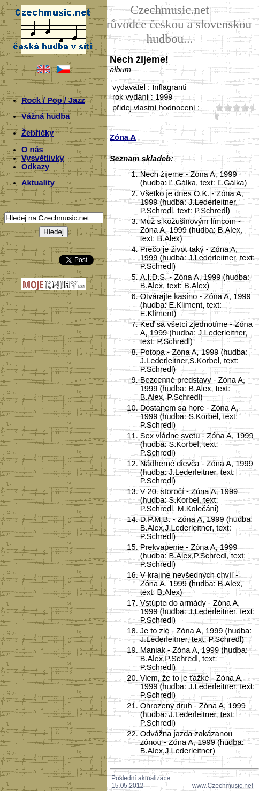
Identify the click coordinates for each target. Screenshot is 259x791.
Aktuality (38, 182)
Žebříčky (37, 133)
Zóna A (123, 137)
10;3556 (219, 107)
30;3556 (236, 107)
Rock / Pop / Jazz (53, 100)
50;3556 (215, 115)
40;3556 (245, 107)
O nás (32, 149)
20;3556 (228, 107)
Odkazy (35, 166)
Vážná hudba (45, 116)
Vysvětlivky (42, 158)
